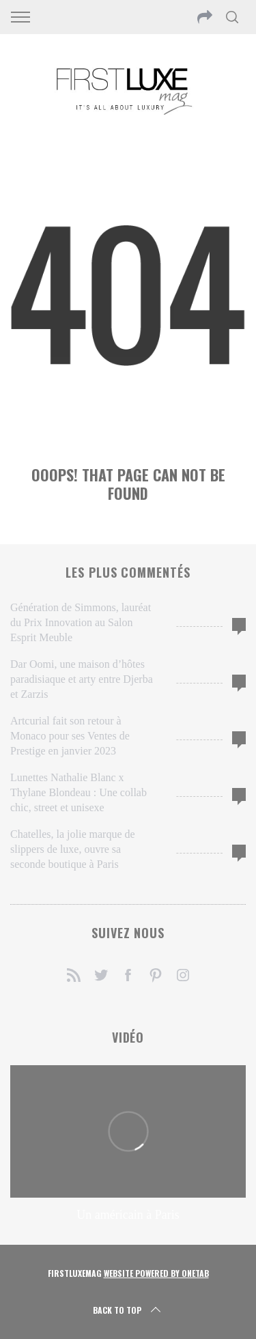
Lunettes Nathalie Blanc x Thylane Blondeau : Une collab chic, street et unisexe (78, 792)
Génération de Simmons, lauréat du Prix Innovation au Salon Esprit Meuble (80, 622)
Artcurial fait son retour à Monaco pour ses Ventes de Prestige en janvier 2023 (70, 736)
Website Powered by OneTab (156, 1273)
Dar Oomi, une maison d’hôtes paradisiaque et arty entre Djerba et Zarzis (81, 679)
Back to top (128, 1310)
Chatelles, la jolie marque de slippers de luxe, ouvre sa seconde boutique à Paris (72, 849)
